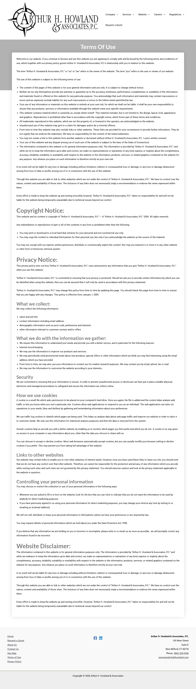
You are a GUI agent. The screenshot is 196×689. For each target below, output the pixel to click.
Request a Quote (114, 25)
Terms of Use (14, 657)
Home (10, 636)
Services (128, 14)
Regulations (176, 14)
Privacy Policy (14, 661)
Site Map (11, 653)
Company (112, 14)
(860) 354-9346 (181, 653)
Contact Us (13, 649)
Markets (144, 14)
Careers (159, 14)
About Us (12, 644)
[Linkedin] (101, 638)
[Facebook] (95, 638)
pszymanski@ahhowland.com (174, 657)
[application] (116, 14)
